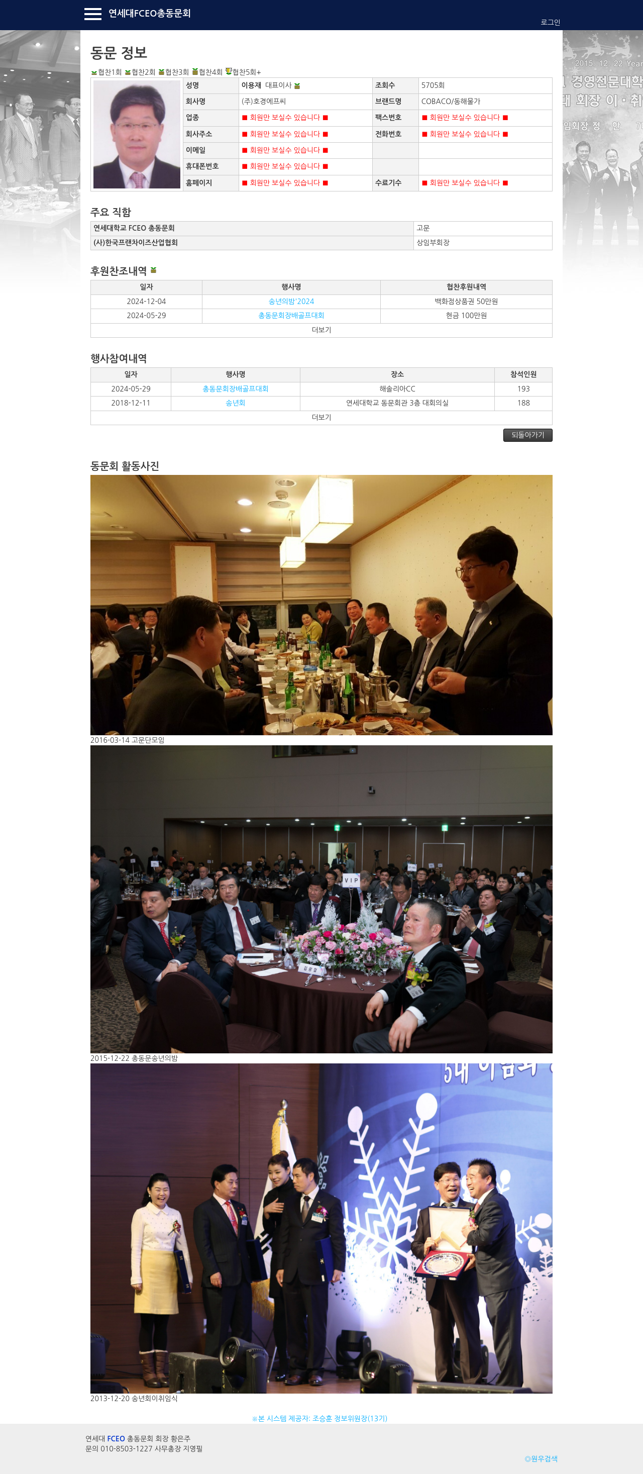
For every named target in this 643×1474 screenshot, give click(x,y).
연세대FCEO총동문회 (150, 13)
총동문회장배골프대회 (291, 315)
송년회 (235, 403)
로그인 (551, 22)
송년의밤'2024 (291, 301)
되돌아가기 (528, 435)
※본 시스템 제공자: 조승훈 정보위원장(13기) (322, 1418)
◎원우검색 (541, 1458)
